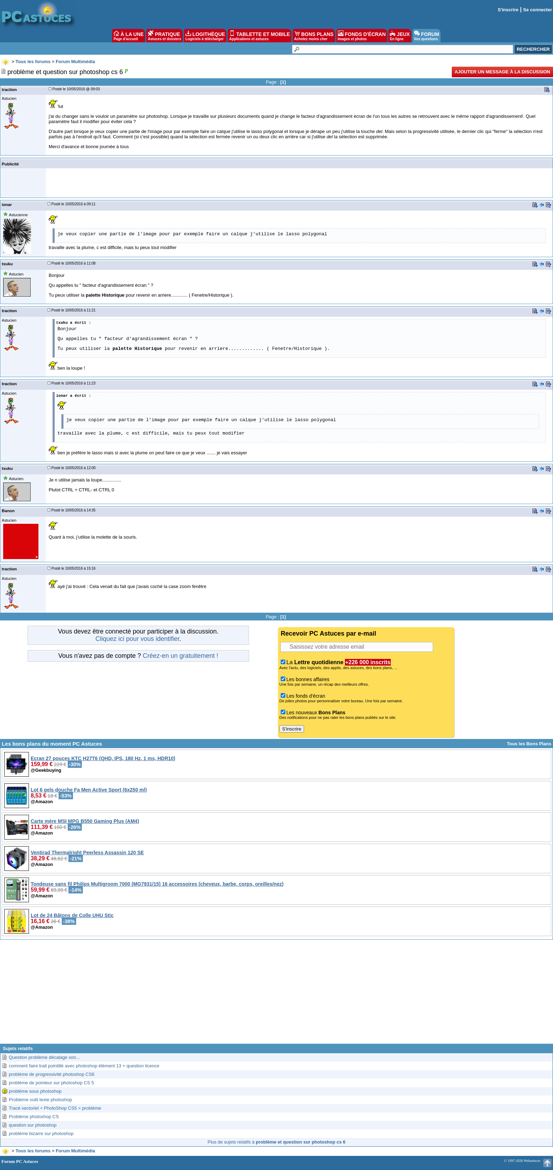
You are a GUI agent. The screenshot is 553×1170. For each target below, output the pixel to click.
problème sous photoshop (35, 1091)
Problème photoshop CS (34, 1116)
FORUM (426, 35)
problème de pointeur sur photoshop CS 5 (51, 1082)
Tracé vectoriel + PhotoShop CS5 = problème (55, 1108)
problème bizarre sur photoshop (41, 1133)
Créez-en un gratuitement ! (180, 655)
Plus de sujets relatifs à (277, 1142)
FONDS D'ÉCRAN (362, 35)
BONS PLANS (314, 35)
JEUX (399, 35)
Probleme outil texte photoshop (40, 1099)
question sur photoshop (32, 1125)
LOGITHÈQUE (205, 35)
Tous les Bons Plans (529, 743)
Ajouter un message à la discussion (502, 71)
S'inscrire (508, 9)
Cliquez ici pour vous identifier (137, 638)
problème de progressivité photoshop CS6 (52, 1074)
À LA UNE (129, 35)
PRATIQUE (164, 35)
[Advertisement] (276, 994)
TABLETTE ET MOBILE (259, 35)
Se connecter (537, 9)
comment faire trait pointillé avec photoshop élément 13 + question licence (84, 1065)
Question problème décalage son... (44, 1057)
